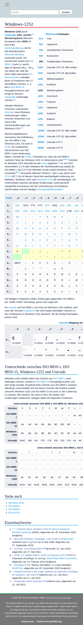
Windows (51, 34)
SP (17, 216)
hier (26, 603)
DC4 (47, 211)
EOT (47, 205)
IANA (44, 163)
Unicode (9, 112)
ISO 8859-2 (14, 509)
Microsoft (68, 539)
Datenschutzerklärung (49, 621)
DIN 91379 (14, 512)
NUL (17, 205)
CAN (76, 211)
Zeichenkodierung (14, 48)
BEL (69, 205)
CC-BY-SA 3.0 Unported (58, 597)
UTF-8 (8, 176)
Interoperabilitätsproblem (50, 189)
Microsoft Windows (14, 54)
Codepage (10, 35)
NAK (54, 211)
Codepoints (29, 310)
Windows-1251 (45, 179)
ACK (62, 205)
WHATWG (17, 568)
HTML (8, 147)
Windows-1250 (16, 502)
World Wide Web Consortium (62, 558)
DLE (17, 211)
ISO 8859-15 (17, 87)
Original (31, 542)
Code (9, 198)
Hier (37, 603)
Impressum (27, 621)
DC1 (25, 211)
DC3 (40, 211)
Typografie (10, 97)
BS (76, 205)
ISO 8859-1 (59, 378)
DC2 (33, 211)
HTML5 (29, 156)
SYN (62, 211)
